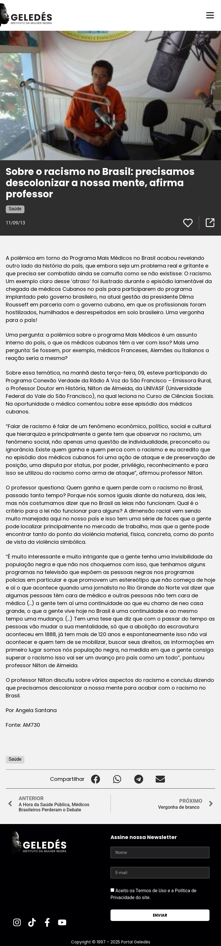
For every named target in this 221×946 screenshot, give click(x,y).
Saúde (15, 208)
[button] (95, 779)
